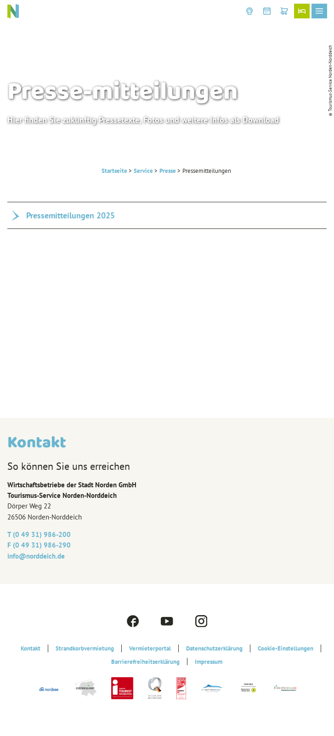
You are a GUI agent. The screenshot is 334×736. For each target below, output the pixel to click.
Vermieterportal (150, 648)
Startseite (114, 170)
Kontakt (30, 648)
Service (143, 170)
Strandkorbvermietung (85, 648)
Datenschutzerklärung (214, 648)
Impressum (208, 661)
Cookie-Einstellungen (285, 648)
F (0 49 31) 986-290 (39, 544)
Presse (167, 170)
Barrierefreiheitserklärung (145, 661)
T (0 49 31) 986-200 (39, 534)
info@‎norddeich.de (36, 555)
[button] (249, 11)
